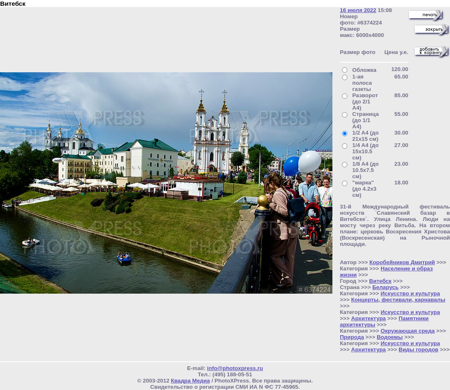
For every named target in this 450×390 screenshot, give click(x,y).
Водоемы (390, 337)
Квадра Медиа (190, 381)
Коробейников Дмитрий (402, 262)
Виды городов (418, 349)
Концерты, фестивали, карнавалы (398, 300)
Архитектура (368, 318)
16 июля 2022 (358, 10)
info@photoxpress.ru (235, 368)
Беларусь (385, 287)
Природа (352, 337)
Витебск (380, 281)
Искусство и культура (410, 293)
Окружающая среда (408, 331)
